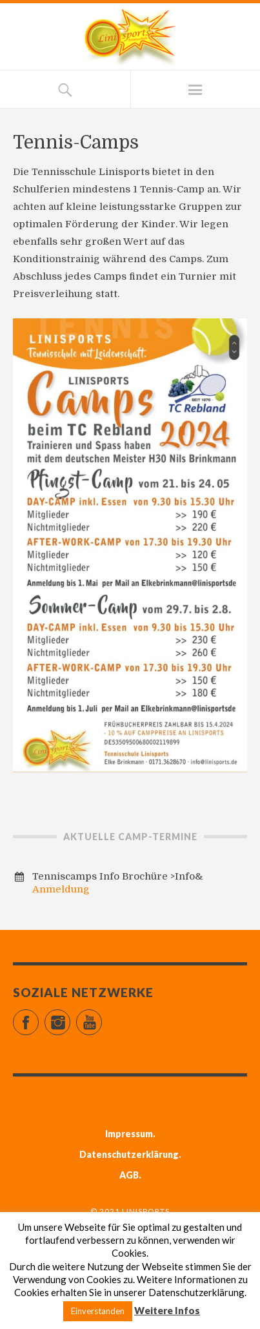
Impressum (129, 1133)
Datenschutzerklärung (129, 1154)
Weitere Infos (167, 1310)
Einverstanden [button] (98, 1311)
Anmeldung (61, 889)
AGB (129, 1174)
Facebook (38, 1016)
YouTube (101, 1016)
